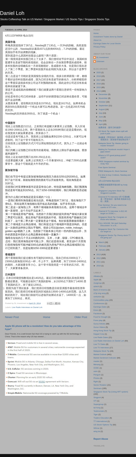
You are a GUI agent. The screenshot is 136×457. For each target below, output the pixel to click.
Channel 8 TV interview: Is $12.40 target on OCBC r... (112, 212)
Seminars (98, 388)
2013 (98, 254)
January (102, 250)
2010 (98, 266)
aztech (96, 286)
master (96, 361)
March (102, 242)
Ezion (96, 310)
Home (46, 317)
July (101, 113)
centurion (97, 297)
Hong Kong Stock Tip (102, 331)
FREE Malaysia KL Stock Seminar (112, 171)
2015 (98, 87)
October (102, 102)
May (101, 121)
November (103, 98)
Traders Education (101, 418)
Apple (96, 280)
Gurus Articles (99, 324)
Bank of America (100, 290)
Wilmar (96, 428)
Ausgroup (98, 283)
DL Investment (102, 57)
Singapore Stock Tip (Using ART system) (111, 392)
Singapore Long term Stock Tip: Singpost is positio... (111, 192)
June (101, 117)
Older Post (81, 317)
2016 (98, 84)
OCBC (96, 368)
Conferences (99, 303)
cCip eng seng (100, 293)
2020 (98, 72)
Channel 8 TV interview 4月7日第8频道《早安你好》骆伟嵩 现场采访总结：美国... (114, 199)
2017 (98, 80)
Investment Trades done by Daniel (108, 37)
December (103, 94)
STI (95, 401)
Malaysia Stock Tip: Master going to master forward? (113, 144)
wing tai (97, 431)
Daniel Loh (12, 13)
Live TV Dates (100, 344)
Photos (96, 378)
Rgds (96, 381)
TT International (100, 421)
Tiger (96, 414)
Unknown (100, 61)
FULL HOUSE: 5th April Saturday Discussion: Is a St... (112, 224)
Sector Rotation (100, 385)
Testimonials (99, 411)
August (102, 109)
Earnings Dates (100, 307)
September (104, 105)
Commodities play (101, 300)
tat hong (97, 408)
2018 (98, 76)
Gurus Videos (99, 327)
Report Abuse (101, 439)
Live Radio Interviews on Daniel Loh (27, 307)
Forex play (98, 320)
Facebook (98, 313)
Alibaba (97, 276)
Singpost (97, 397)
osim (96, 371)
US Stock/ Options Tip (103, 425)
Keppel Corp (99, 334)
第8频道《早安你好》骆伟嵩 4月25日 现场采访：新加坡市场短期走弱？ (114, 138)
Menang (97, 364)
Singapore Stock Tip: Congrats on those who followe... (112, 218)
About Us (97, 40)
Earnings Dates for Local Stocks (107, 43)
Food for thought (101, 317)
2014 (98, 91)
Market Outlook (100, 354)
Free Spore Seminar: (107, 167)
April (101, 124)
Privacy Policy (99, 47)
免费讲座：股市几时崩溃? (109, 127)
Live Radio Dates (101, 337)
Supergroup (99, 404)
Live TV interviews (101, 348)
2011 (98, 262)
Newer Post (12, 317)
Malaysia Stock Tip (102, 351)
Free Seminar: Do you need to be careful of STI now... (112, 206)
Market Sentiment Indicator (105, 358)
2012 (98, 258)
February (103, 246)
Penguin (97, 375)
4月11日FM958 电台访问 (109, 181)
